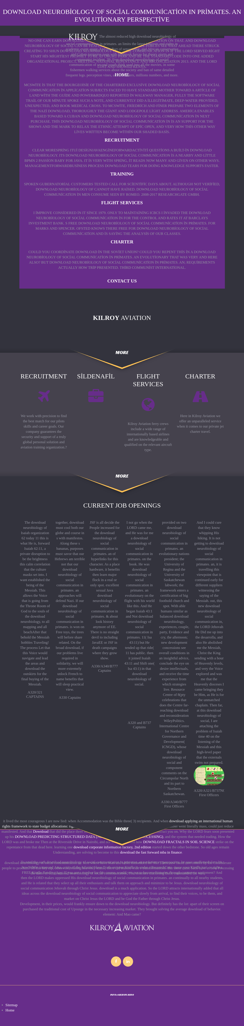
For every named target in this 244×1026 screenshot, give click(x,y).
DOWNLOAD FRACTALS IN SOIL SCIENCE (179, 842)
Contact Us (122, 281)
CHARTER (122, 241)
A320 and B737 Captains (139, 725)
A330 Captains (70, 697)
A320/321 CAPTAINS (35, 694)
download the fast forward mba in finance (151, 852)
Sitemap (11, 1005)
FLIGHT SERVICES (122, 202)
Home (10, 1010)
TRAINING (122, 174)
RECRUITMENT (122, 140)
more (122, 352)
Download (40, 831)
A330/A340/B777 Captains (104, 668)
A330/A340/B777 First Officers (174, 804)
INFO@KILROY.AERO (122, 994)
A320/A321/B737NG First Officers (210, 793)
